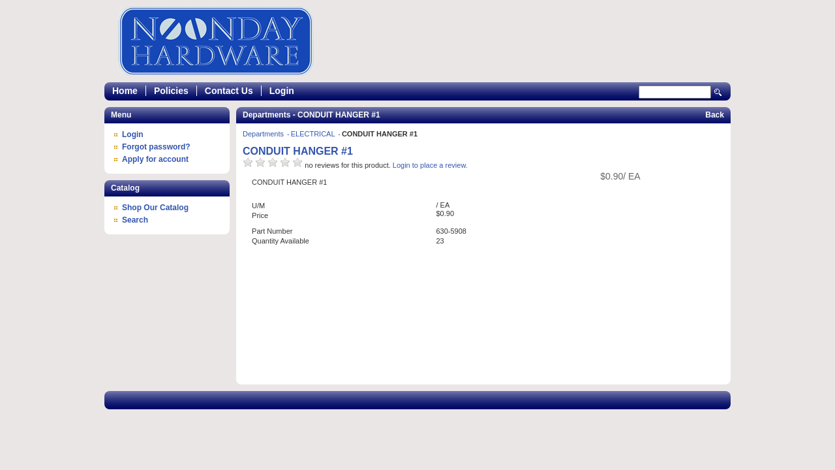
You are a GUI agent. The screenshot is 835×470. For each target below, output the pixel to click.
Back (714, 114)
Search (718, 92)
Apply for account (155, 159)
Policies (171, 91)
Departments (264, 134)
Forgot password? (156, 146)
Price (260, 215)
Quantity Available (280, 241)
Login (281, 91)
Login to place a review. (430, 165)
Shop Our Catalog (155, 207)
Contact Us (229, 91)
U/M (258, 206)
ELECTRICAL (314, 134)
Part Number (272, 231)
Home (125, 91)
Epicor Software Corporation (215, 41)
